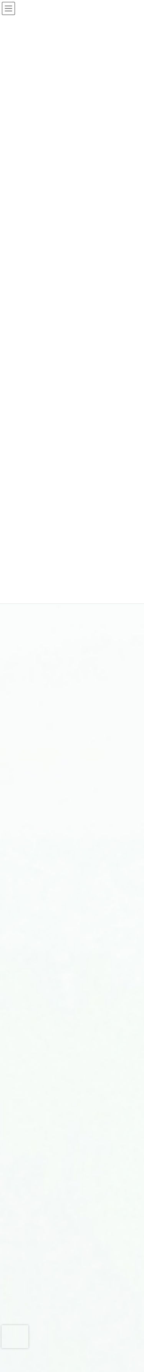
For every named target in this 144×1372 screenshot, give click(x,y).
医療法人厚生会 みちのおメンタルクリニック (72, 1158)
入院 (28, 789)
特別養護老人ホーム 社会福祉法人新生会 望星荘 (72, 1121)
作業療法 (33, 1251)
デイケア (33, 1197)
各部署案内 (35, 803)
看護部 (31, 1211)
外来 (28, 776)
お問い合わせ (28, 1356)
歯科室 (31, 1237)
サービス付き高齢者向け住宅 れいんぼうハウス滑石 (72, 1034)
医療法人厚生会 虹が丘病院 (54, 1105)
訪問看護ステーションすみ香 (54, 1051)
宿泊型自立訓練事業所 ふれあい (58, 1092)
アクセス (23, 1348)
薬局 (28, 1224)
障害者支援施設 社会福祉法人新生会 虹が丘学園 (72, 1141)
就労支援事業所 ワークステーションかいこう (72, 1078)
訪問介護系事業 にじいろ (51, 1065)
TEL (17, 1364)
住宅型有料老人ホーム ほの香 (56, 1018)
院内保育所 (35, 1264)
